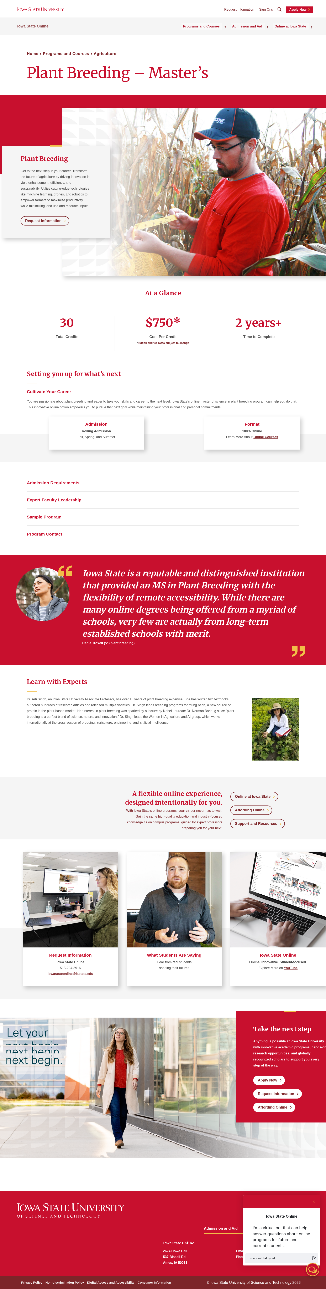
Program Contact (44, 534)
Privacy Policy (31, 1282)
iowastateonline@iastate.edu (70, 974)
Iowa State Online (32, 32)
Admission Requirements (53, 482)
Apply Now (297, 13)
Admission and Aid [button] (254, 31)
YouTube (291, 968)
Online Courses (265, 437)
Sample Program (44, 517)
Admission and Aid (221, 1228)
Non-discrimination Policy (65, 1282)
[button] (281, 1258)
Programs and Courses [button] (212, 31)
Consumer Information (154, 1282)
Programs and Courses (66, 53)
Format (252, 424)
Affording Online (249, 810)
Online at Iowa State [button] (293, 31)
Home (32, 53)
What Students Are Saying (174, 955)
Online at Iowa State (252, 796)
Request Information (239, 12)
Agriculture (105, 53)
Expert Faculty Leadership (54, 499)
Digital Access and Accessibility (111, 1282)
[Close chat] (314, 1202)
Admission (96, 424)
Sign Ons (266, 12)
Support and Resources (256, 824)
